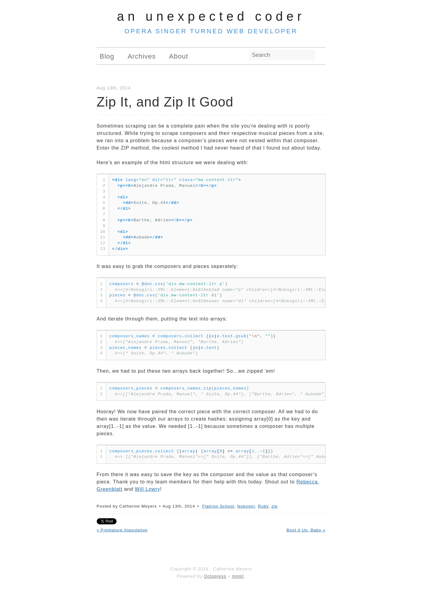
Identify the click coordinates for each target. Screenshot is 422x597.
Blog (107, 56)
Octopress (215, 576)
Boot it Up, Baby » (306, 530)
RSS (322, 55)
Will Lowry (147, 489)
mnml (237, 576)
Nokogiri (246, 506)
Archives (142, 56)
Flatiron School (218, 506)
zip (274, 506)
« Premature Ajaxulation (122, 530)
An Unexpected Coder (211, 16)
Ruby (263, 506)
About (178, 56)
